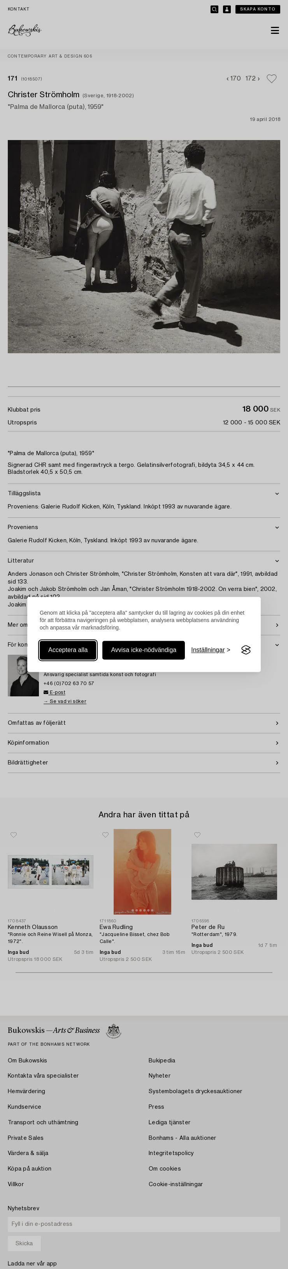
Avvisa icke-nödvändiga (143, 650)
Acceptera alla (68, 650)
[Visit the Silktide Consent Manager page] (246, 650)
